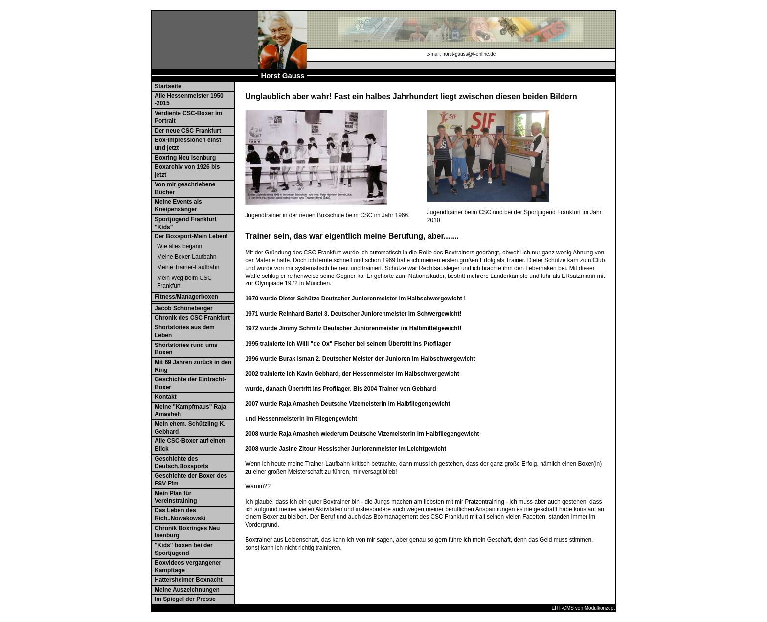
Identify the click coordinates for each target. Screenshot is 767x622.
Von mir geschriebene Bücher (185, 188)
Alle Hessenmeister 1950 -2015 (189, 99)
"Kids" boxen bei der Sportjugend (184, 549)
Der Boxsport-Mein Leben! (191, 236)
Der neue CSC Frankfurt (188, 130)
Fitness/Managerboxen (186, 296)
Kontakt (166, 396)
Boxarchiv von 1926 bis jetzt (187, 170)
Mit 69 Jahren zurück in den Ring (193, 366)
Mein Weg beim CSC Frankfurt (184, 282)
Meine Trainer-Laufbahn (188, 267)
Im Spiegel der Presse (185, 599)
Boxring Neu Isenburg (185, 157)
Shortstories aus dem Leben (185, 331)
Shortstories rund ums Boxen (186, 349)
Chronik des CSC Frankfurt (192, 317)
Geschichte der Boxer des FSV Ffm (191, 479)
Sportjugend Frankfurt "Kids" (186, 223)
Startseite (168, 86)
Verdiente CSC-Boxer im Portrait (188, 117)
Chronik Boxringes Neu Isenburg (187, 532)
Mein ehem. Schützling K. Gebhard (190, 427)
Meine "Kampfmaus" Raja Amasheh (190, 410)
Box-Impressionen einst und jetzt (188, 144)
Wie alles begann (179, 246)
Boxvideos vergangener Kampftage (188, 566)
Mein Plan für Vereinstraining (176, 497)
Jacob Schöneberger (184, 308)
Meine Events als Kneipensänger (178, 205)
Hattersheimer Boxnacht (189, 579)
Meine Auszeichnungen (187, 589)
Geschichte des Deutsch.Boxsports (181, 462)
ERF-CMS (562, 608)
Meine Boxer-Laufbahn (186, 256)
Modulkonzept (600, 608)
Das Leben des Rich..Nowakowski (180, 514)
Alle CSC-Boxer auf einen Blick (190, 445)
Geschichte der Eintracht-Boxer (190, 383)
